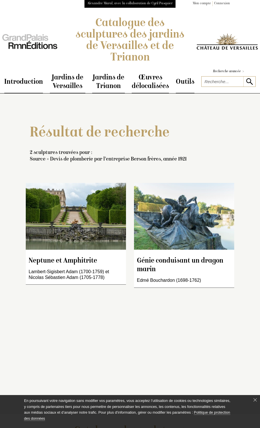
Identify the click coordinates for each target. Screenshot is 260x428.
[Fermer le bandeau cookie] (255, 399)
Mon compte (202, 3)
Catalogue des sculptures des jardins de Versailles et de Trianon (130, 41)
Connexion (222, 3)
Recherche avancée (228, 71)
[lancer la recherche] (249, 82)
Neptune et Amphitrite (63, 261)
